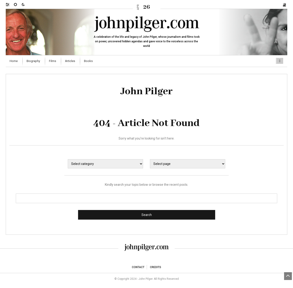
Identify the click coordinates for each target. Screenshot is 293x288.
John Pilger (147, 91)
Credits (155, 267)
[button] (10, 4)
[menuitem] (14, 61)
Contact (138, 267)
